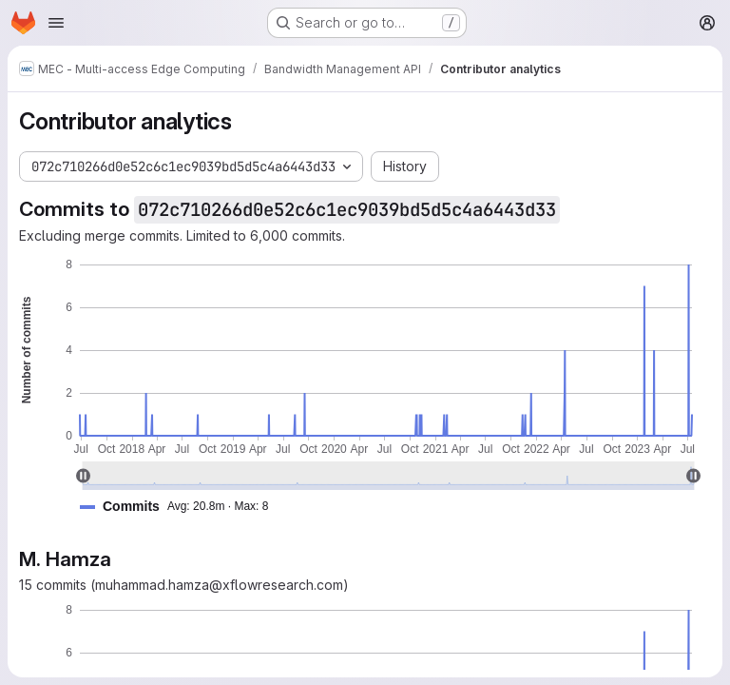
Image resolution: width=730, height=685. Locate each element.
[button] (181, 507)
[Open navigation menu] (56, 23)
